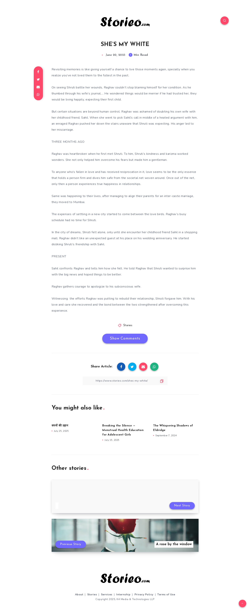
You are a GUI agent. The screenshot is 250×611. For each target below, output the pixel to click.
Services (106, 594)
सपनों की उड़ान (60, 425)
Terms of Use (166, 594)
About (79, 594)
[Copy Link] (125, 380)
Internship (123, 594)
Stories (127, 325)
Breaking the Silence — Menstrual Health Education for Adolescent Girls (123, 430)
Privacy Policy (144, 594)
